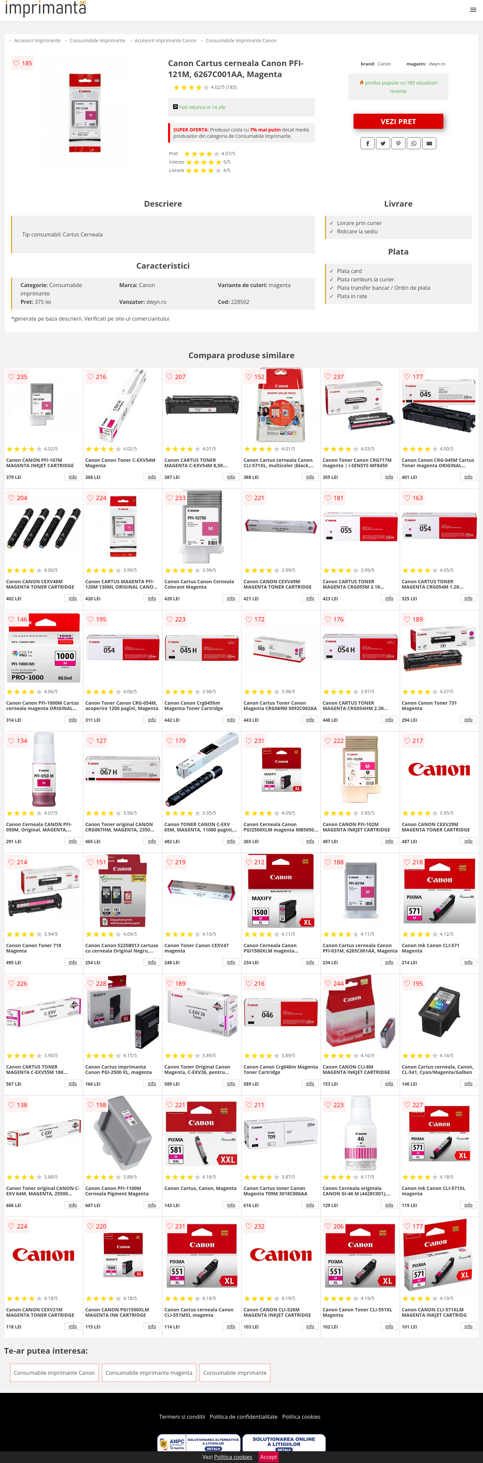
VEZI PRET (398, 121)
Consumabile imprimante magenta (149, 1372)
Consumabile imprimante (97, 40)
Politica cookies (301, 1416)
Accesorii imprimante (37, 40)
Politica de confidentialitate (244, 1416)
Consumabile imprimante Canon (241, 40)
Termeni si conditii (182, 1416)
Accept (268, 1457)
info (73, 477)
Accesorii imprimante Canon (166, 40)
